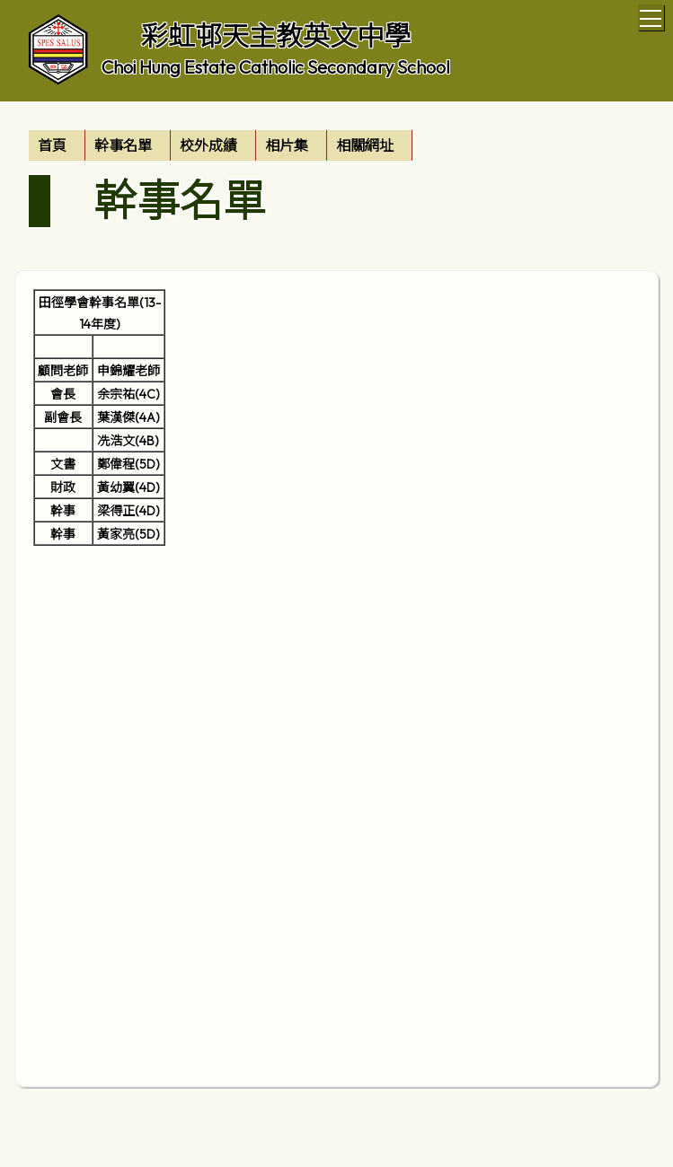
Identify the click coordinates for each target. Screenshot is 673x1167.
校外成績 (208, 145)
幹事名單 (123, 145)
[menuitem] (57, 145)
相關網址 (365, 145)
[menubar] (220, 145)
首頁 (52, 145)
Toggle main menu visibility (652, 15)
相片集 (286, 145)
